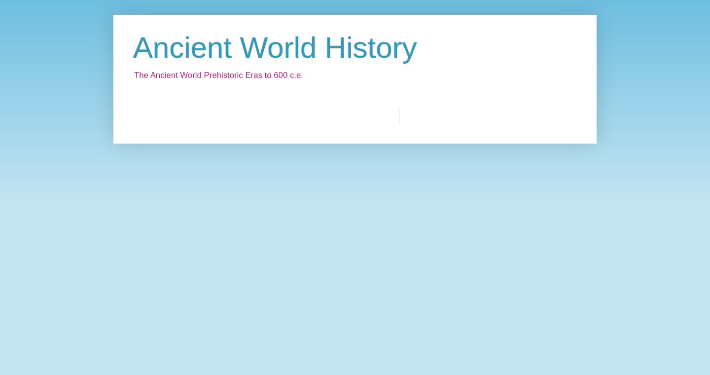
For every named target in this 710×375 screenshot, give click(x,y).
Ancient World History (275, 47)
